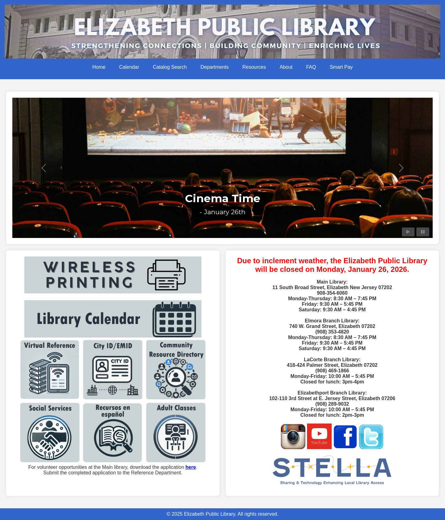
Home (99, 67)
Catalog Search (170, 67)
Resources (254, 67)
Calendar (129, 67)
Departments (214, 67)
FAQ (311, 67)
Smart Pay (341, 67)
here (190, 467)
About (286, 67)
